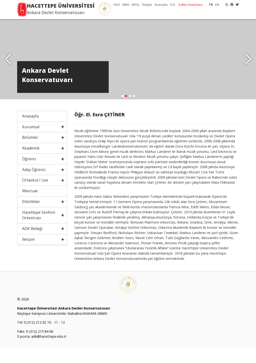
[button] (248, 67)
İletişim (147, 4)
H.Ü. (173, 4)
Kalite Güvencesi (191, 4)
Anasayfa (161, 4)
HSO (117, 4)
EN (217, 4)
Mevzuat (30, 206)
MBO (126, 4)
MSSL (136, 4)
